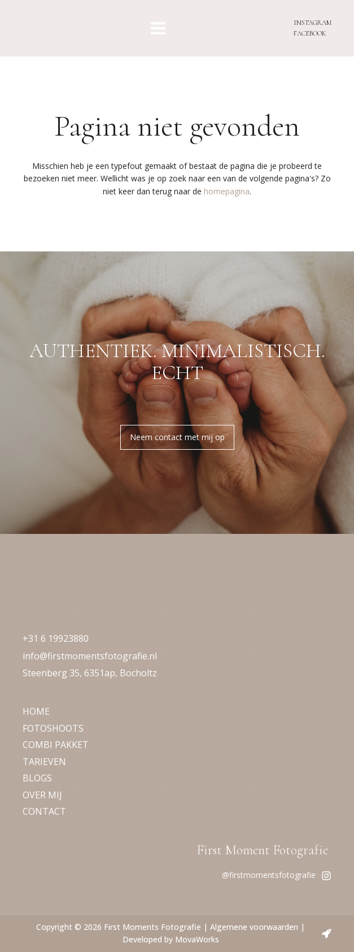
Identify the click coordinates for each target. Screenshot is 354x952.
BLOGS (37, 778)
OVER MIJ (42, 795)
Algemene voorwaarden (254, 926)
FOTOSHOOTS (53, 728)
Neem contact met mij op (177, 437)
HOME (36, 711)
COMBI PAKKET (56, 744)
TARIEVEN (44, 761)
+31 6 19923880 (56, 638)
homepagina (227, 191)
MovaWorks (197, 939)
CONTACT (44, 811)
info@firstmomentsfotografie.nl (90, 656)
